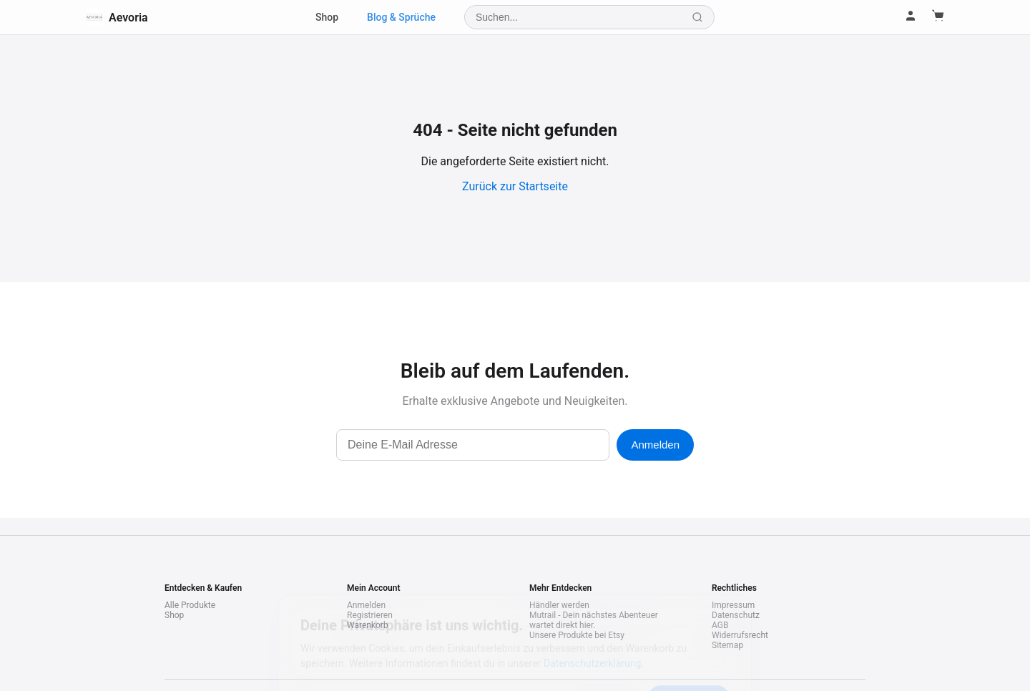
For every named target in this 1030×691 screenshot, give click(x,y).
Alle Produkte (190, 605)
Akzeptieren (688, 634)
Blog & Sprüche (401, 17)
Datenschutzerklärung (592, 599)
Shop (326, 17)
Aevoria (117, 17)
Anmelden (655, 444)
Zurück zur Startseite (515, 186)
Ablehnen (605, 634)
